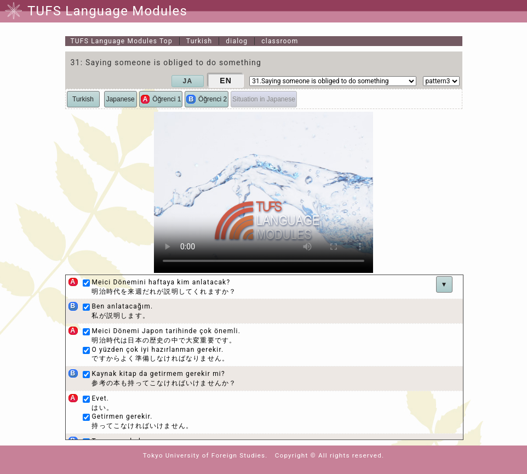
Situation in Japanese (263, 99)
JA (188, 81)
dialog (237, 41)
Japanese (120, 99)
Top (122, 41)
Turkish (199, 41)
